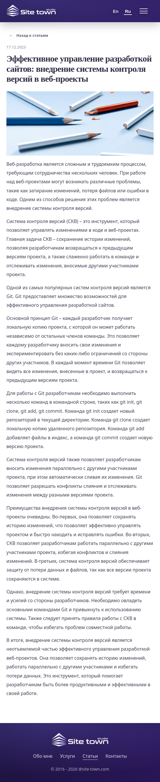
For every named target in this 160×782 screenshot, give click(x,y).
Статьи (90, 756)
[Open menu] (143, 11)
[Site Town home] (31, 10)
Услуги (67, 756)
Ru (128, 11)
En (116, 11)
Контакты (116, 756)
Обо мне (42, 756)
